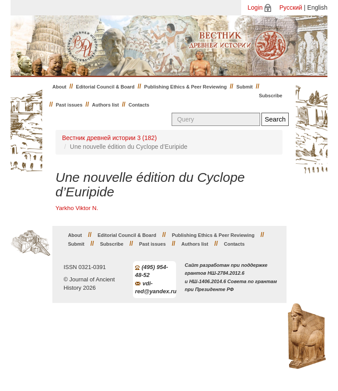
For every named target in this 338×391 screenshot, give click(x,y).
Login (255, 7)
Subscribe (270, 95)
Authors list (105, 104)
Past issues (69, 104)
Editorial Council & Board (105, 86)
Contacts (139, 104)
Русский (290, 7)
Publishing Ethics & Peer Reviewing (185, 86)
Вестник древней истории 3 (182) (109, 137)
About (59, 86)
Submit (244, 86)
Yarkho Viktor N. (76, 208)
